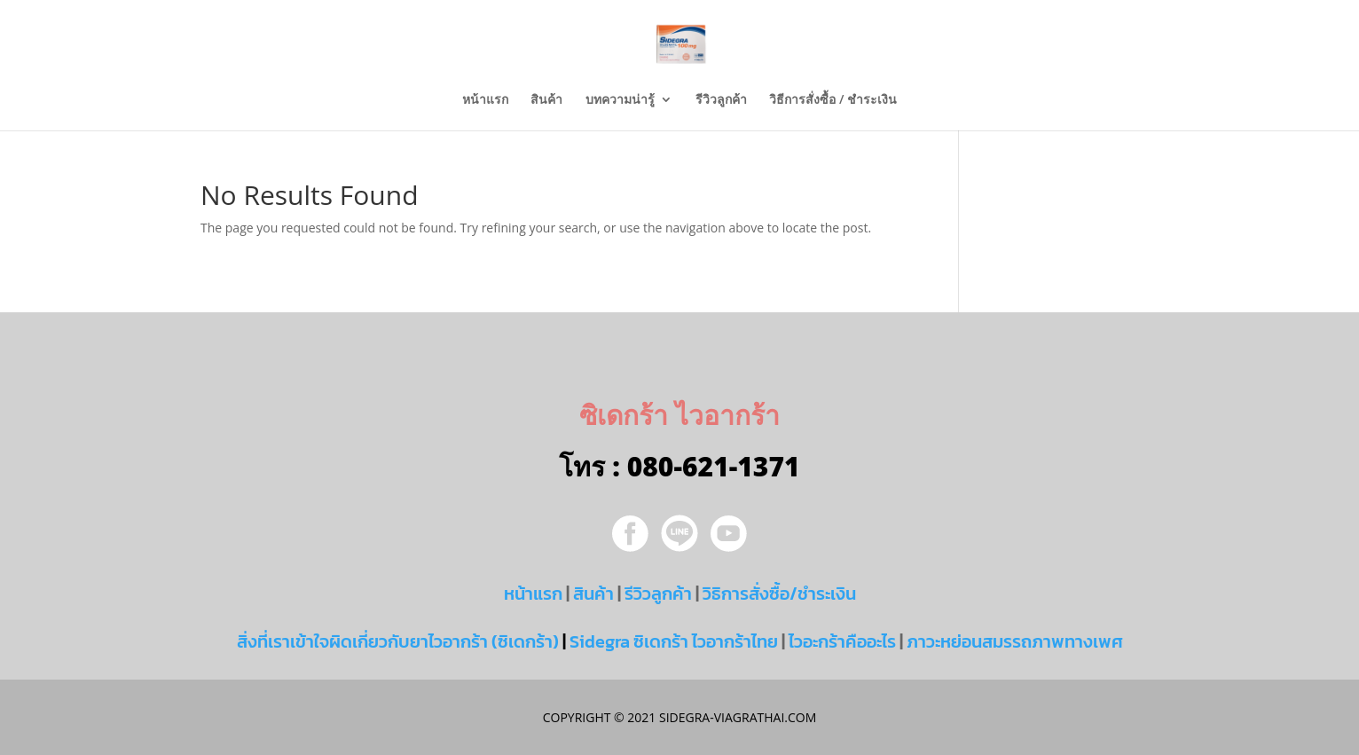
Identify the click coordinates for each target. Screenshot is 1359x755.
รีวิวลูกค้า (721, 100)
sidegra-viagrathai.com (736, 717)
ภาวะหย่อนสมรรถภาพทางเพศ (1015, 641)
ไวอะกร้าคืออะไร (842, 641)
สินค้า (546, 100)
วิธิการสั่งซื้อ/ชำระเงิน (779, 593)
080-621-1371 (713, 466)
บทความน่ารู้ (620, 100)
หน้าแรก (485, 100)
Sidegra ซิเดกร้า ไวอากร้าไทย (674, 641)
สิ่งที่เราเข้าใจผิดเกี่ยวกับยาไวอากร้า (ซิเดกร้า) (398, 641)
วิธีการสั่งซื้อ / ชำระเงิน (833, 100)
